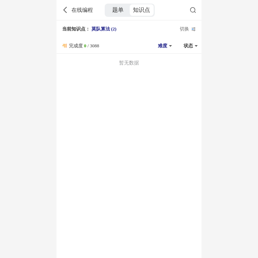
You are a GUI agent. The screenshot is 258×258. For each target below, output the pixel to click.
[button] (164, 45)
